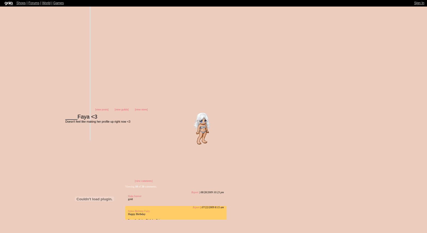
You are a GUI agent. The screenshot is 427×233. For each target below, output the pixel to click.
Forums (33, 3)
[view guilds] (122, 109)
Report (194, 192)
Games (58, 3)
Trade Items (276, 130)
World (46, 3)
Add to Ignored (309, 130)
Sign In (419, 3)
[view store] (141, 109)
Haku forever (134, 196)
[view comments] (143, 181)
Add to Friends (263, 130)
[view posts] (102, 109)
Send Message (293, 130)
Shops (21, 3)
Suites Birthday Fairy (139, 211)
